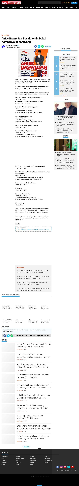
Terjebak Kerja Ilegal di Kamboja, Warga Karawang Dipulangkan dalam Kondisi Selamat (65, 130)
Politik (32, 7)
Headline (21, 7)
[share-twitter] (39, 46)
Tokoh (31, 464)
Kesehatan (60, 7)
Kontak (74, 470)
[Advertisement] (39, 21)
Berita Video (5, 456)
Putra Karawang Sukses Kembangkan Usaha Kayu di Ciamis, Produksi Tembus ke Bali (33, 438)
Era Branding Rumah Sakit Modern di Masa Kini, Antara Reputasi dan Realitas (34, 386)
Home (3, 7)
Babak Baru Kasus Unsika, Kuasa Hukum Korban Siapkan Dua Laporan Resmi (33, 367)
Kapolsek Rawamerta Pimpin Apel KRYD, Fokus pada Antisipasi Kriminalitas (33, 230)
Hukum (27, 7)
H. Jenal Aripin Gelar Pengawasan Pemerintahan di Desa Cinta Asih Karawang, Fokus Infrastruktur (66, 160)
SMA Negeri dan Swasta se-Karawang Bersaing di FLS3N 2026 (33, 376)
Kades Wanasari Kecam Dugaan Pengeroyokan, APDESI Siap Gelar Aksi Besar (66, 124)
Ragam (54, 7)
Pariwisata (33, 460)
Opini (17, 460)
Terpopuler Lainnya (65, 96)
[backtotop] (39, 449)
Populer (74, 2)
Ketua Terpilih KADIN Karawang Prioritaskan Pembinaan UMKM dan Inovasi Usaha (32, 408)
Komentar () (48, 46)
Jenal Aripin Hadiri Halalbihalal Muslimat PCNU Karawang (30, 416)
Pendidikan (47, 7)
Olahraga (4, 460)
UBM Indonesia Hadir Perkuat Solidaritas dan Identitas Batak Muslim (33, 355)
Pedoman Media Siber (66, 470)
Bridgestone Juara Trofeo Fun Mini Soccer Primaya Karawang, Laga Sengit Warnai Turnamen (34, 428)
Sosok (17, 464)
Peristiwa (14, 7)
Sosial (66, 7)
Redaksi (58, 470)
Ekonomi (18, 456)
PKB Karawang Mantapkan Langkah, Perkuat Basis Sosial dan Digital (66, 154)
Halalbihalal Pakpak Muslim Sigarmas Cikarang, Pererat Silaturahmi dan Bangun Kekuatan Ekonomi (33, 398)
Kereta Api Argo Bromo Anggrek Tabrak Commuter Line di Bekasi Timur (34, 345)
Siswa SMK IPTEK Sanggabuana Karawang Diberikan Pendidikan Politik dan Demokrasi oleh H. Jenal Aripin (66, 167)
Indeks (8, 7)
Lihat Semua (26, 446)
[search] (49, 2)
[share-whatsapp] (42, 46)
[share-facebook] (35, 46)
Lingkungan (48, 458)
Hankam (32, 456)
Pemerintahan (39, 7)
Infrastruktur (73, 7)
